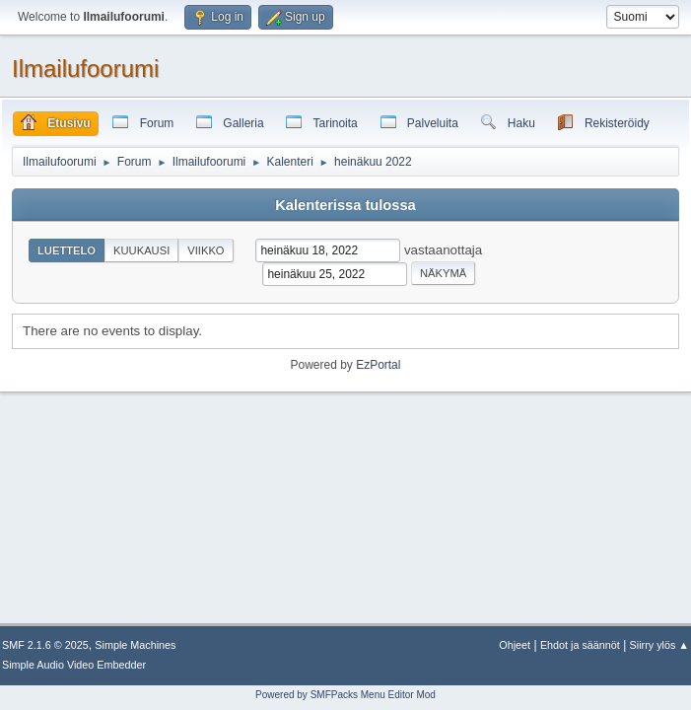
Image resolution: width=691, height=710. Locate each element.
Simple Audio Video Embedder (74, 665)
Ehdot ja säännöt (580, 645)
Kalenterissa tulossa (345, 205)
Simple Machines (135, 645)
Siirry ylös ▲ (659, 645)
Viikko (205, 250)
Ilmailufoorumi (85, 68)
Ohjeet (514, 645)
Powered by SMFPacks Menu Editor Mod (345, 694)
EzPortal (378, 365)
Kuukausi (141, 250)
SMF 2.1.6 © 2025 (45, 645)
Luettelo (66, 250)
